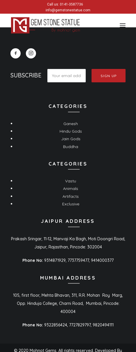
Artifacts (70, 196)
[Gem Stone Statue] (45, 25)
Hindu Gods (71, 131)
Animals (70, 188)
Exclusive (70, 204)
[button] (122, 25)
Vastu (70, 181)
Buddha (70, 146)
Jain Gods (70, 138)
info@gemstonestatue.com (68, 10)
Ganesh (70, 123)
